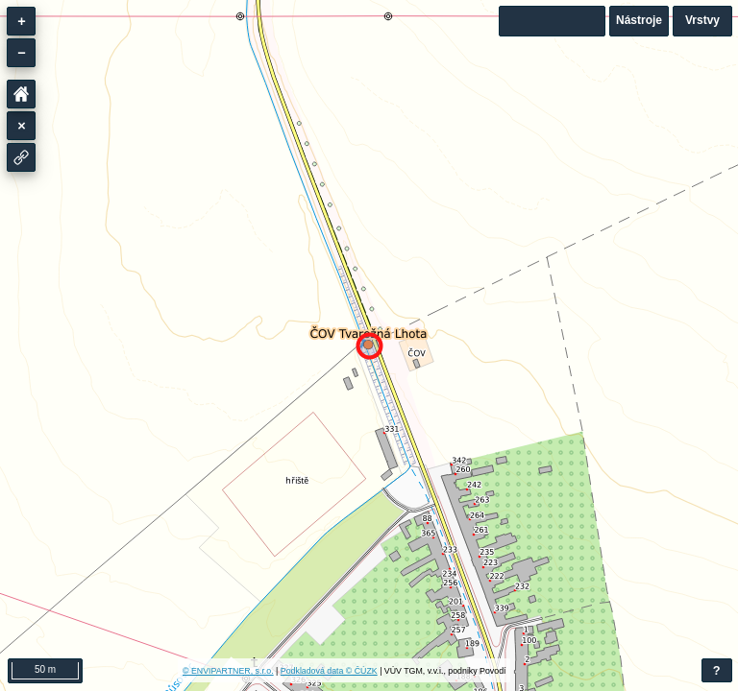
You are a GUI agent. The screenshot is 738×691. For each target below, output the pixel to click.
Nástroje (639, 20)
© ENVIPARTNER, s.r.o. (228, 671)
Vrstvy (702, 20)
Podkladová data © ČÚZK (329, 671)
